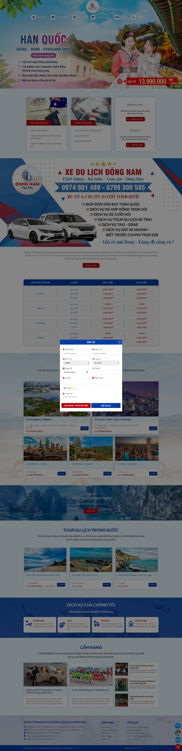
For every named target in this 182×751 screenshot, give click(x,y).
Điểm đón (76, 349)
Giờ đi (105, 368)
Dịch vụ (67, 359)
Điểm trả (97, 349)
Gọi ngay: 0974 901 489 (76, 405)
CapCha (91, 393)
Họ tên (76, 377)
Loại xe (96, 359)
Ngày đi (76, 368)
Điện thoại (105, 377)
